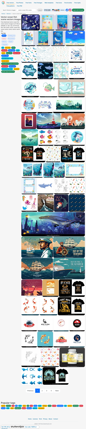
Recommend (11, 38)
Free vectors (10, 3)
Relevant (4, 41)
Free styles (77, 3)
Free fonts (29, 3)
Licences (35, 419)
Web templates (49, 3)
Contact (55, 419)
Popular (11, 41)
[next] (57, 391)
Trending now (11, 35)
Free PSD (19, 6)
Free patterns (11, 6)
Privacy (45, 419)
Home (3, 13)
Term (40, 419)
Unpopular (4, 44)
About (50, 419)
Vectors (9, 13)
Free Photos (19, 3)
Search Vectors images (9, 10)
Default (4, 35)
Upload (40, 10)
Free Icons (59, 3)
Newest (4, 38)
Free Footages (38, 3)
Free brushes (68, 3)
